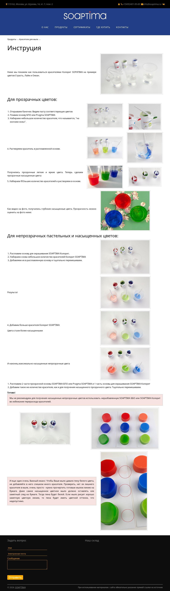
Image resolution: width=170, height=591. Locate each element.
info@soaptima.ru (152, 4)
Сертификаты (82, 27)
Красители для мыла (28, 39)
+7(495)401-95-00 (131, 4)
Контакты (122, 27)
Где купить (103, 27)
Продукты (61, 27)
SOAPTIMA (20, 587)
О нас (45, 27)
